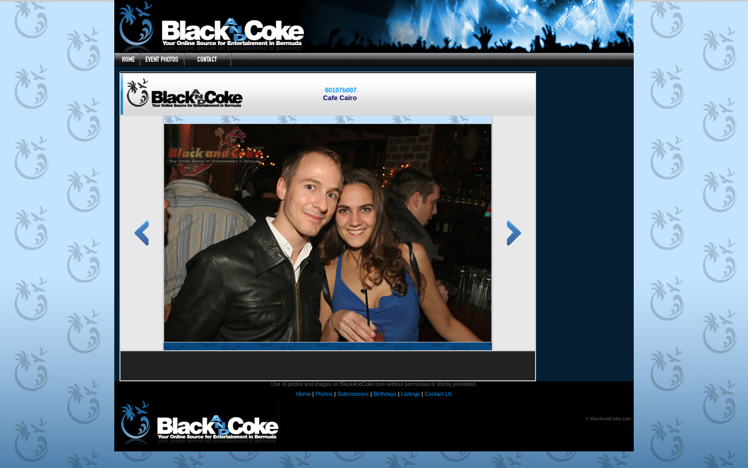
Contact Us (438, 394)
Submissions (352, 394)
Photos (323, 394)
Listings (410, 394)
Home (303, 394)
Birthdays (384, 394)
